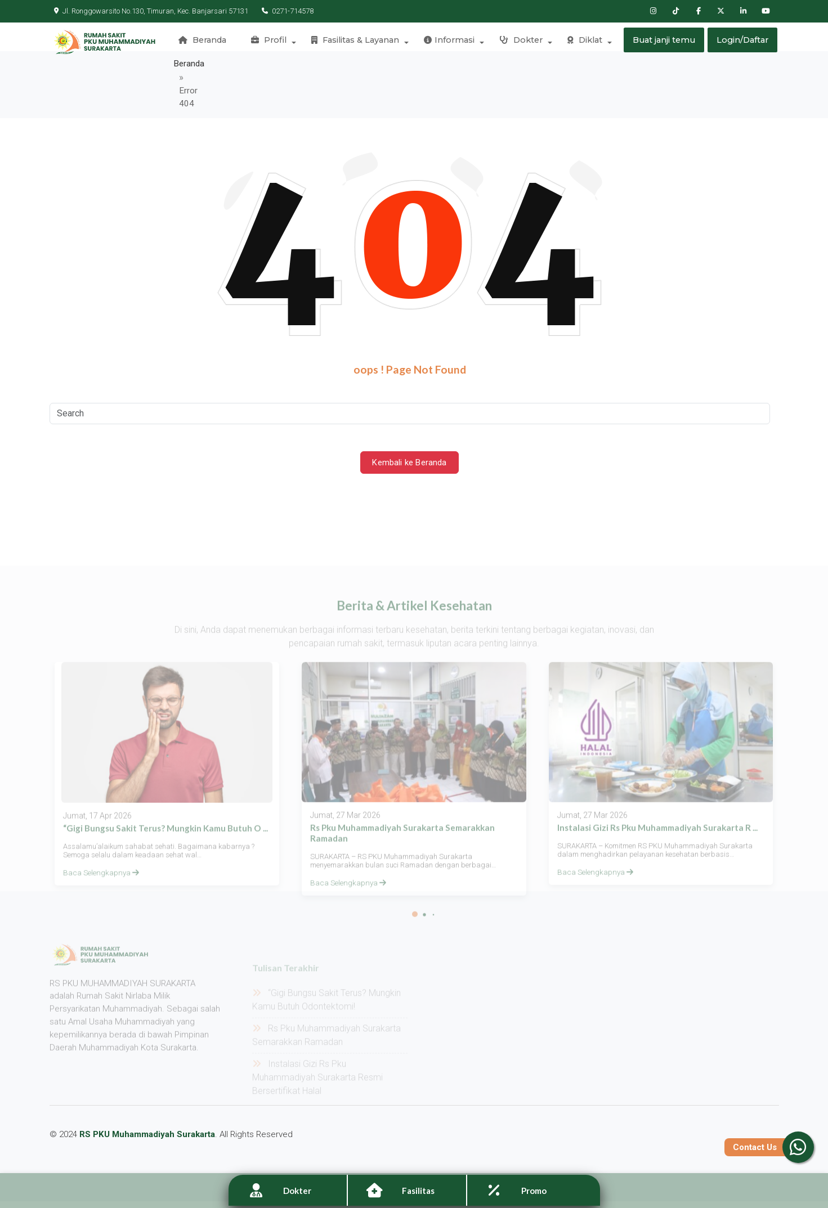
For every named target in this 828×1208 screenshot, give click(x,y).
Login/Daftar (743, 42)
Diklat (582, 42)
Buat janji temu (663, 42)
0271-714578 (284, 11)
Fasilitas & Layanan (358, 42)
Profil (273, 42)
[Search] (410, 385)
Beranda (208, 42)
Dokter (520, 42)
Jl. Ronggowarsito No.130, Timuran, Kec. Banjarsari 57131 (151, 11)
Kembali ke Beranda (409, 434)
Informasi (450, 42)
